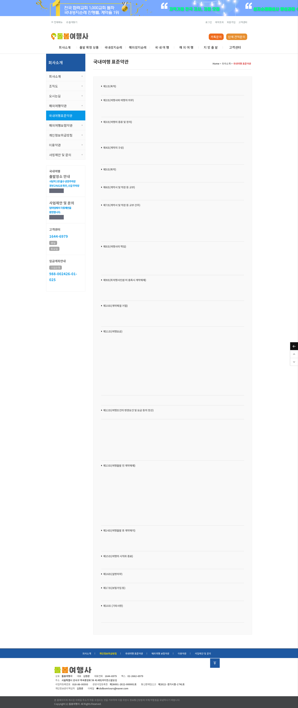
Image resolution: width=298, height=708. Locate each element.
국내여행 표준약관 (134, 653)
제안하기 (56, 217)
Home (216, 63)
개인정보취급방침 (61, 135)
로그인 (208, 22)
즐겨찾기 (71, 22)
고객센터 (243, 22)
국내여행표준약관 (60, 115)
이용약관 (55, 145)
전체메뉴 (57, 22)
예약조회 (219, 22)
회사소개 (65, 47)
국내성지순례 (113, 47)
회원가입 (231, 22)
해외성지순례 (138, 47)
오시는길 (55, 96)
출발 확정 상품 (89, 47)
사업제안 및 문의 (60, 154)
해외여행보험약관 (61, 125)
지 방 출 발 (211, 47)
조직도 (53, 86)
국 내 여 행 (162, 47)
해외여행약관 (58, 105)
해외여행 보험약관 (160, 653)
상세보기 (56, 191)
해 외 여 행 (186, 47)
